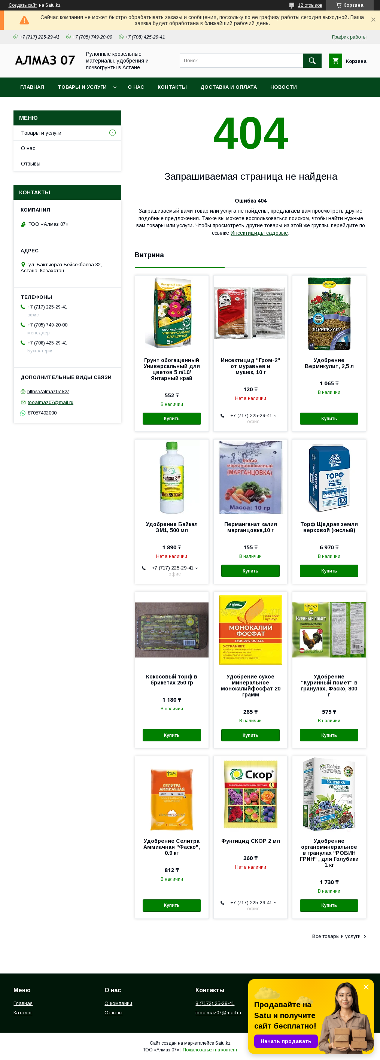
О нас (136, 87)
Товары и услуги (82, 87)
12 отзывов (310, 5)
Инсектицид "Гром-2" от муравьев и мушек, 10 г (250, 366)
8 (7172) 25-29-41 (214, 1003)
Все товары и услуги (336, 936)
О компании (118, 1003)
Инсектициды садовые (259, 233)
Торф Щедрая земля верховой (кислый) (329, 527)
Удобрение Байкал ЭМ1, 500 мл (172, 527)
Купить (172, 418)
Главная (32, 87)
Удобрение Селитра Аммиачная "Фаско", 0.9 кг (171, 847)
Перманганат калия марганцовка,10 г (250, 527)
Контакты (172, 87)
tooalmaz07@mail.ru (50, 402)
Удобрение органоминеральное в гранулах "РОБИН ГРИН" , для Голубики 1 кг (329, 853)
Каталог (22, 1012)
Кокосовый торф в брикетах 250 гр (171, 680)
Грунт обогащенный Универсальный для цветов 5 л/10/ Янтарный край (172, 369)
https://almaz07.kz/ (48, 391)
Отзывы (30, 164)
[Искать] (312, 61)
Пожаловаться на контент (210, 1050)
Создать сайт (23, 5)
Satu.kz (223, 1043)
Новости (283, 87)
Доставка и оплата (228, 87)
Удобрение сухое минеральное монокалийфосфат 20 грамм (250, 686)
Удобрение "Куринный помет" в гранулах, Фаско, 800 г (329, 686)
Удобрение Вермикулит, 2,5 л (329, 363)
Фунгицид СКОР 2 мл (250, 841)
